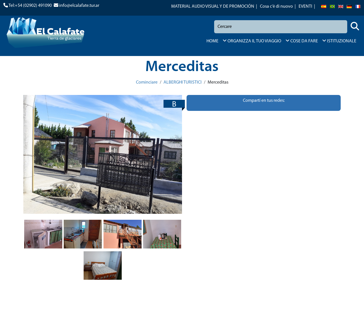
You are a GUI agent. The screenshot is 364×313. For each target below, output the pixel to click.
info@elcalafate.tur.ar (79, 5)
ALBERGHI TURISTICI (183, 82)
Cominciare (147, 82)
